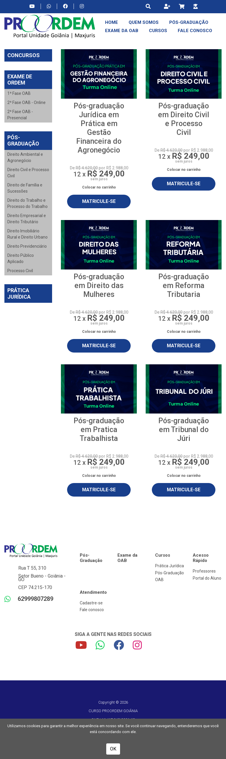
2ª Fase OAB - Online (26, 102)
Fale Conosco (195, 30)
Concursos (23, 55)
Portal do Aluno (207, 578)
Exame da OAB (121, 30)
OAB (159, 579)
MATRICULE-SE (99, 201)
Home (111, 22)
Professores (204, 571)
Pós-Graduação (188, 22)
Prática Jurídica (19, 293)
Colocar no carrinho (99, 187)
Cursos (158, 30)
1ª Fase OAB (19, 93)
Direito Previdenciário (27, 246)
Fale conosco (92, 609)
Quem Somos (144, 22)
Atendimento (93, 592)
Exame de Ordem (19, 79)
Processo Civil (20, 270)
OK (113, 749)
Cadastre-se (91, 603)
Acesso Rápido (201, 558)
